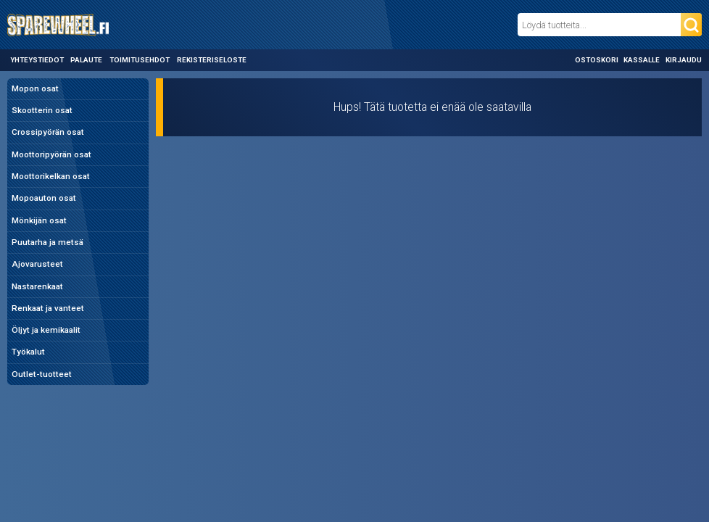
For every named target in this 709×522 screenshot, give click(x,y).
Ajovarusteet (37, 264)
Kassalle (641, 60)
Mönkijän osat (39, 220)
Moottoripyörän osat (51, 154)
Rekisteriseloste (211, 60)
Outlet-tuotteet (42, 374)
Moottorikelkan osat (51, 176)
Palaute (86, 60)
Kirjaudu (684, 60)
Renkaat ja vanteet (48, 308)
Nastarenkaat (37, 286)
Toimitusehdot (139, 60)
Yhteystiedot (37, 60)
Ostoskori (596, 60)
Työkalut (28, 352)
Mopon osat (35, 88)
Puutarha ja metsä (47, 242)
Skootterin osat (42, 110)
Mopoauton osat (44, 198)
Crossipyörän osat (48, 132)
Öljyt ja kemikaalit (46, 330)
